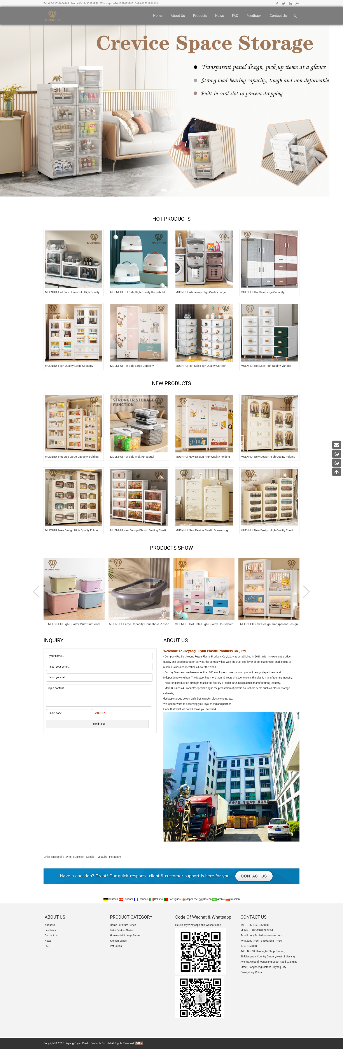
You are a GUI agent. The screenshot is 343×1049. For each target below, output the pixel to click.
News (219, 16)
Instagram (115, 856)
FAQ (235, 16)
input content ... (98, 695)
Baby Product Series (121, 930)
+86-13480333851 (87, 3)
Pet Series (116, 946)
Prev (37, 591)
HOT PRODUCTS (171, 219)
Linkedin (290, 3)
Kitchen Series (118, 940)
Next (306, 591)
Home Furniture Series (123, 925)
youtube (102, 856)
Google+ (296, 3)
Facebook (277, 3)
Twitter (283, 3)
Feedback (254, 16)
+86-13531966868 (58, 3)
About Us (178, 16)
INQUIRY (53, 640)
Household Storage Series (125, 935)
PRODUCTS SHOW (171, 548)
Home (158, 16)
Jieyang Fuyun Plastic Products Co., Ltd (88, 1043)
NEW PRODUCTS (171, 383)
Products (200, 16)
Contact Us (278, 16)
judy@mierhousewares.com (266, 935)
